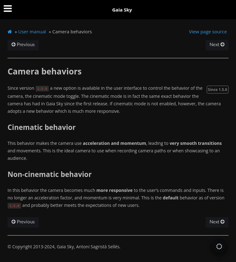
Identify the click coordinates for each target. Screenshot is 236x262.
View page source (208, 31)
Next (217, 44)
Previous (23, 44)
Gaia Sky (122, 10)
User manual (32, 31)
